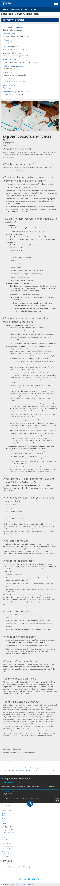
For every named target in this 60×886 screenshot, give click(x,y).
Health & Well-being (18, 786)
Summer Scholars (10, 59)
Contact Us (4, 864)
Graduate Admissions (7, 832)
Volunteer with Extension (12, 53)
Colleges (4, 835)
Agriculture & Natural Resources (18, 9)
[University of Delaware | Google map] (29, 867)
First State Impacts (10, 46)
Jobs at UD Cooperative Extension (16, 92)
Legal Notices (24, 884)
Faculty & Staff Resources (9, 794)
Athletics (4, 816)
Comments (17, 884)
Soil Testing (7, 72)
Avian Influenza (9, 85)
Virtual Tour (4, 821)
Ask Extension (5, 786)
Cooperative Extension (13, 20)
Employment (5, 823)
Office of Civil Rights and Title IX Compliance (31, 770)
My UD (3, 851)
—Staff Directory (9, 40)
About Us (4, 813)
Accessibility (31, 884)
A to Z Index (5, 856)
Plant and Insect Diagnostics (14, 66)
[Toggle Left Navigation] (57, 20)
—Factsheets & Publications (13, 27)
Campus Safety (6, 853)
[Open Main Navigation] (56, 3)
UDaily (3, 818)
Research (4, 840)
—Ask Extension (9, 34)
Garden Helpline (9, 79)
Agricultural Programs (33, 786)
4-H (44, 786)
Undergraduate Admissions (9, 830)
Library (3, 837)
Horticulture (51, 786)
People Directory (6, 849)
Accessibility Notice (7, 846)
